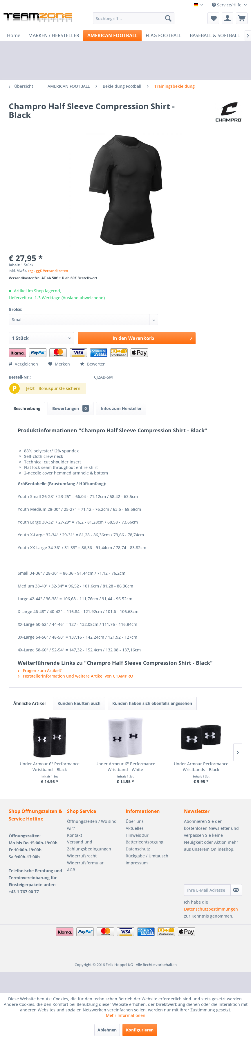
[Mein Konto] (227, 18)
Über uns (135, 821)
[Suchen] (168, 18)
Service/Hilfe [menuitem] (227, 5)
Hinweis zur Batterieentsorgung (144, 838)
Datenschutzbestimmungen (211, 909)
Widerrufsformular (85, 863)
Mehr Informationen (125, 1015)
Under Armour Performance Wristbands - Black (201, 766)
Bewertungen (70, 408)
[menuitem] (133, 18)
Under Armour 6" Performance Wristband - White (125, 766)
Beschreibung (26, 408)
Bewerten (93, 364)
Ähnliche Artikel (29, 703)
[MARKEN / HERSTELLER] (53, 35)
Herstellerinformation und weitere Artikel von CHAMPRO (75, 676)
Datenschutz (138, 849)
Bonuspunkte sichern (59, 388)
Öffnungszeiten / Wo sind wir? (92, 824)
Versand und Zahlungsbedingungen (89, 845)
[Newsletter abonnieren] (236, 890)
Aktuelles (135, 828)
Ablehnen (107, 1030)
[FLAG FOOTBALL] (164, 35)
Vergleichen (23, 364)
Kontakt (74, 835)
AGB (71, 870)
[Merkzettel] (213, 18)
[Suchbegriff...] (133, 18)
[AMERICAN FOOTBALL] (112, 35)
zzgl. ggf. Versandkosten (48, 270)
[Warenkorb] (242, 18)
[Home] (13, 35)
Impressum (137, 863)
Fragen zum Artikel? (40, 670)
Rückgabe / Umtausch (147, 856)
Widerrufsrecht (82, 856)
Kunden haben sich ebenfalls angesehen (152, 703)
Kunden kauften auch (78, 703)
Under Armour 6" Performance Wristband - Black (50, 766)
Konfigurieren (140, 1030)
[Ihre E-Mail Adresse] (207, 890)
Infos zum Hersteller (121, 408)
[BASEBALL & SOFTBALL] (215, 35)
